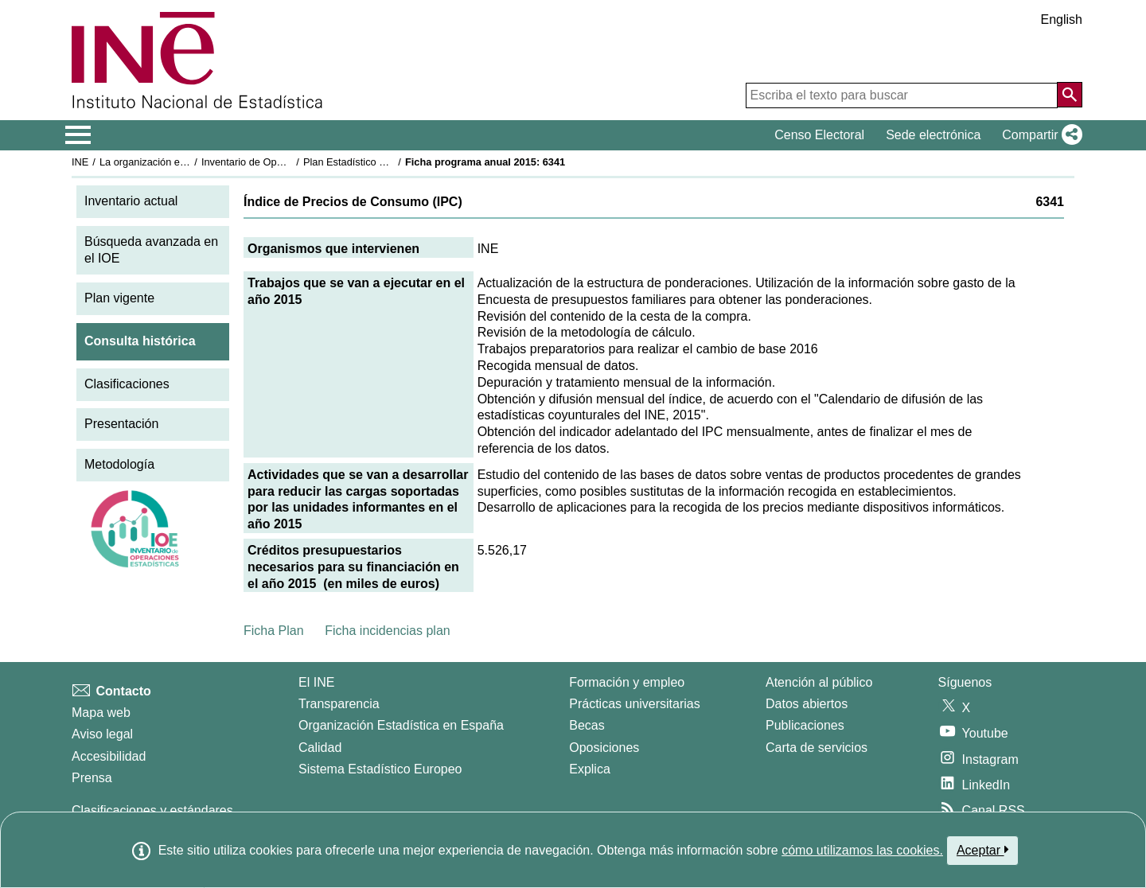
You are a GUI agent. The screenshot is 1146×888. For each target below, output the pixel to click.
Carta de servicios (816, 747)
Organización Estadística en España (401, 725)
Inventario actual (130, 201)
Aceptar (982, 850)
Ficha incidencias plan (387, 630)
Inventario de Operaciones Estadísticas (290, 162)
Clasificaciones (127, 384)
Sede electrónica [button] (933, 135)
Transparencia (339, 704)
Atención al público (819, 682)
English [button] (1061, 19)
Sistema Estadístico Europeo (380, 769)
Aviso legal (102, 734)
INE (80, 162)
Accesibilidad (109, 756)
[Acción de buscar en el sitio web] (1069, 94)
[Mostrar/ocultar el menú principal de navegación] (78, 135)
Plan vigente (119, 298)
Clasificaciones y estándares (152, 810)
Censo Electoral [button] (819, 135)
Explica (589, 769)
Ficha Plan (274, 630)
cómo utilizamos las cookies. (862, 850)
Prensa (92, 778)
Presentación (121, 423)
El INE (316, 682)
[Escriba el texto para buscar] (902, 95)
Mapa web (101, 712)
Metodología (119, 464)
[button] (1039, 135)
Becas (586, 725)
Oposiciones (604, 747)
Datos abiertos (807, 704)
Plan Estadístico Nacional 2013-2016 (386, 162)
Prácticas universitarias (634, 704)
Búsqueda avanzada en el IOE (151, 250)
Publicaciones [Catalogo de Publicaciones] (805, 725)
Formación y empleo (626, 682)
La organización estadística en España (187, 162)
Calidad (319, 747)
